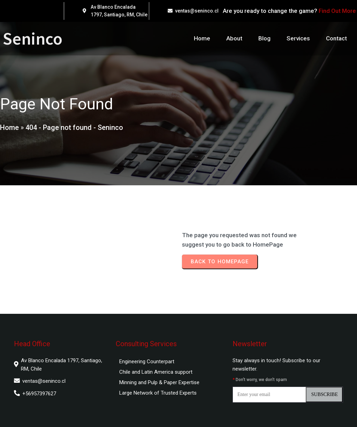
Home (9, 127)
